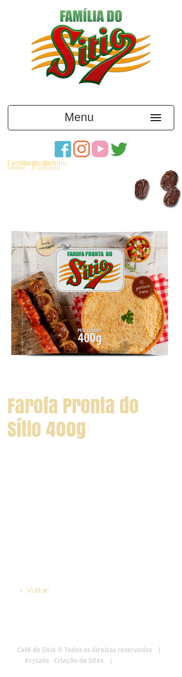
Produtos (46, 167)
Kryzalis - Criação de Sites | (91, 660)
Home (16, 167)
